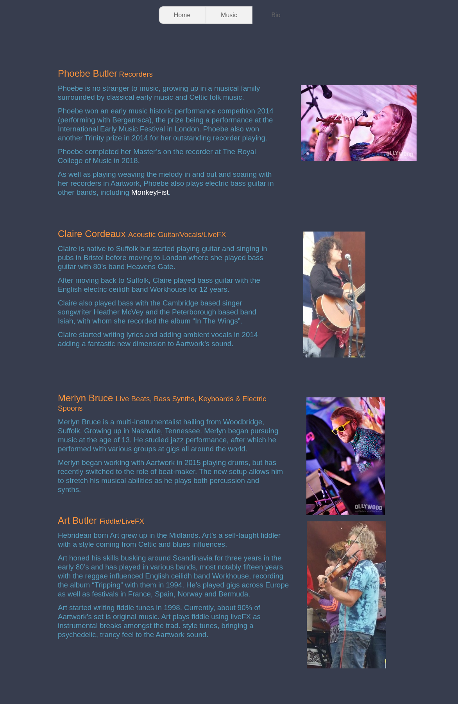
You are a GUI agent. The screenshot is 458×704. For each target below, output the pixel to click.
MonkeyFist (150, 192)
